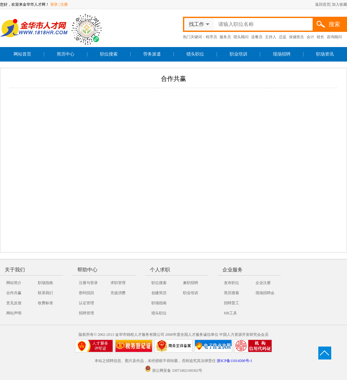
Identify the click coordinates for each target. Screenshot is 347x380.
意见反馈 (13, 303)
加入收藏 (339, 4)
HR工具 (230, 313)
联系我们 (45, 293)
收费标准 (45, 303)
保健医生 (296, 37)
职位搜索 (109, 54)
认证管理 (86, 303)
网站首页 (22, 54)
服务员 (225, 37)
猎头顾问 (241, 37)
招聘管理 (86, 313)
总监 (282, 37)
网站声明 (13, 313)
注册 (64, 4)
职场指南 (45, 283)
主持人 (270, 37)
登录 (54, 4)
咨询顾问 (334, 37)
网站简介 (13, 283)
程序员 (211, 37)
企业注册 (263, 283)
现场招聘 (282, 54)
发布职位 (231, 283)
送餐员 (256, 37)
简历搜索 (231, 293)
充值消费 (118, 293)
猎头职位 (195, 54)
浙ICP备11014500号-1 (234, 361)
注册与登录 (88, 283)
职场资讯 (325, 54)
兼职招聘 (190, 283)
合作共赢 (13, 293)
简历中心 (65, 54)
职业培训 (238, 54)
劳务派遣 (152, 54)
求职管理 (118, 283)
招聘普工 (231, 303)
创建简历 (159, 293)
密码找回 (86, 293)
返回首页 (322, 4)
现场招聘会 (265, 293)
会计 (310, 37)
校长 (320, 37)
